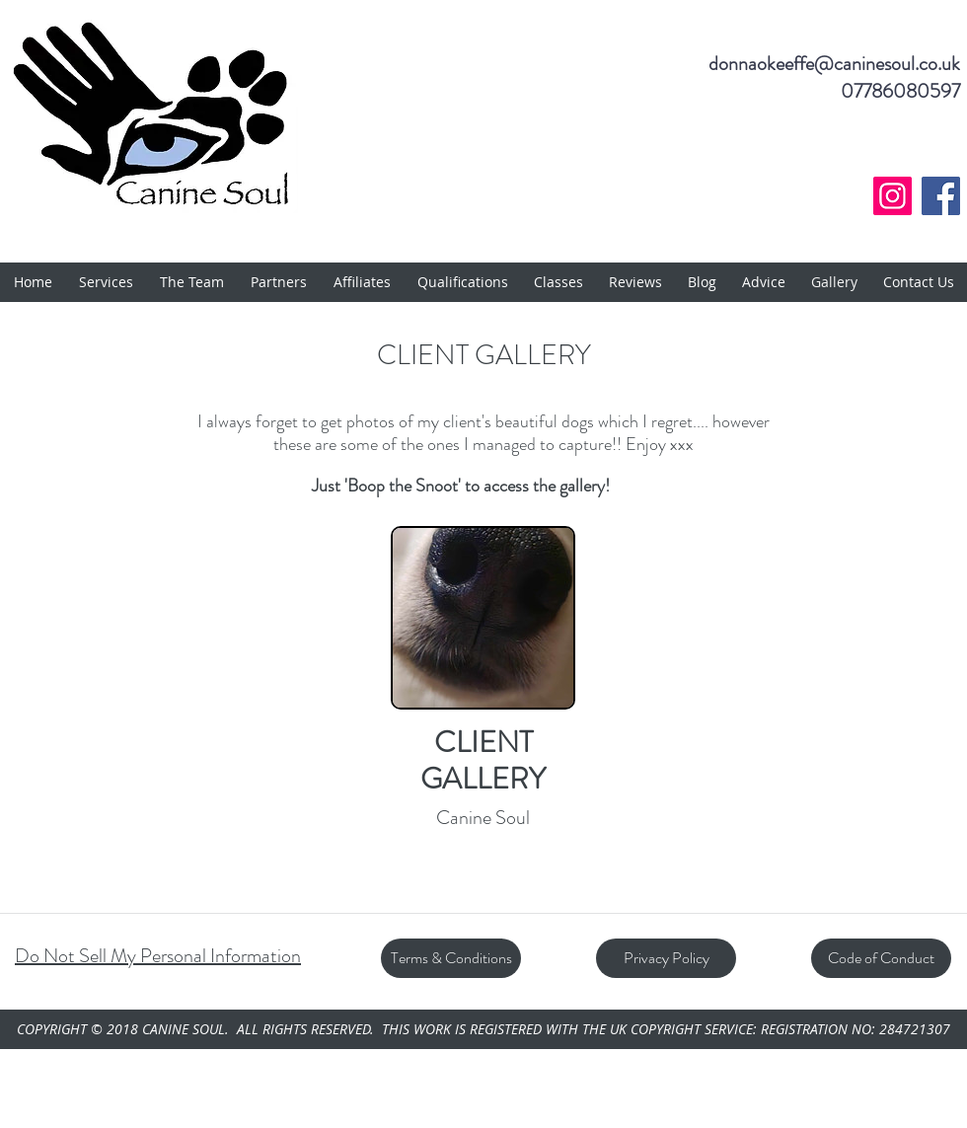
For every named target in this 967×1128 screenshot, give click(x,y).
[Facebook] (941, 196)
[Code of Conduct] (881, 958)
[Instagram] (892, 196)
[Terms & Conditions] (451, 958)
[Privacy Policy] (666, 958)
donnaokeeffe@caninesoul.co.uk (834, 63)
